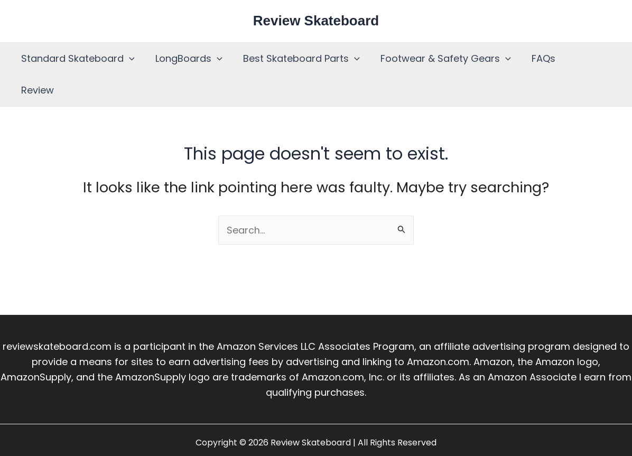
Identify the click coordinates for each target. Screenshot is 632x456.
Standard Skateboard (77, 59)
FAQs (535, 58)
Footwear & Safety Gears (439, 59)
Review (582, 58)
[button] (128, 59)
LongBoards (186, 59)
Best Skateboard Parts (297, 59)
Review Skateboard (316, 21)
